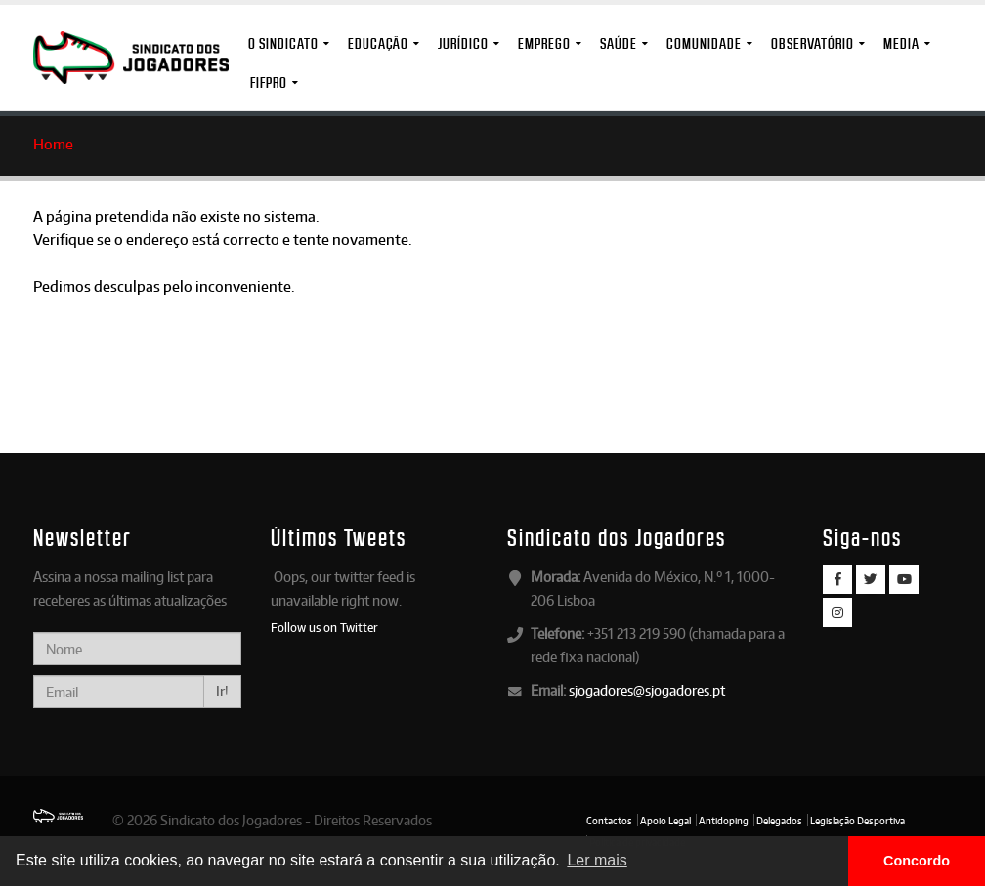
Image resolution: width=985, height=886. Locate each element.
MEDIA (901, 43)
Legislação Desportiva (857, 820)
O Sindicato (283, 43)
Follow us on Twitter (324, 627)
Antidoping (724, 820)
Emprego (544, 43)
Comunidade (704, 43)
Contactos (609, 820)
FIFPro (268, 82)
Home (53, 144)
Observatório (812, 43)
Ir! (222, 691)
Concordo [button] (916, 860)
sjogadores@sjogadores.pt (647, 690)
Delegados (779, 820)
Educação (378, 43)
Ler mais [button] (596, 860)
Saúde (618, 43)
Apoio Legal (665, 820)
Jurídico (463, 43)
